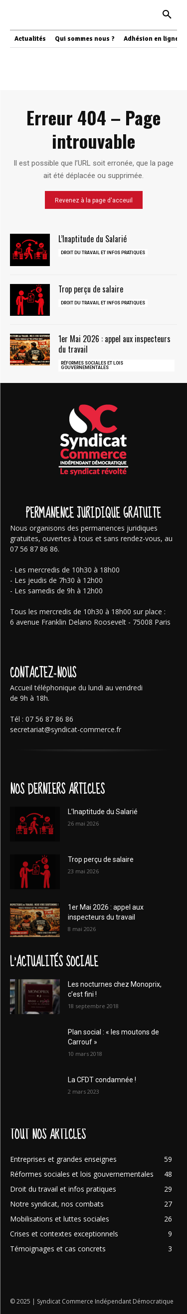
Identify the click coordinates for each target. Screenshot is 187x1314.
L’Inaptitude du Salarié (92, 239)
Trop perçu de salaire (90, 289)
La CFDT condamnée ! (102, 1080)
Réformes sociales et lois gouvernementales (92, 365)
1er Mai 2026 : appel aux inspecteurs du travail (114, 344)
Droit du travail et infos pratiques (103, 252)
